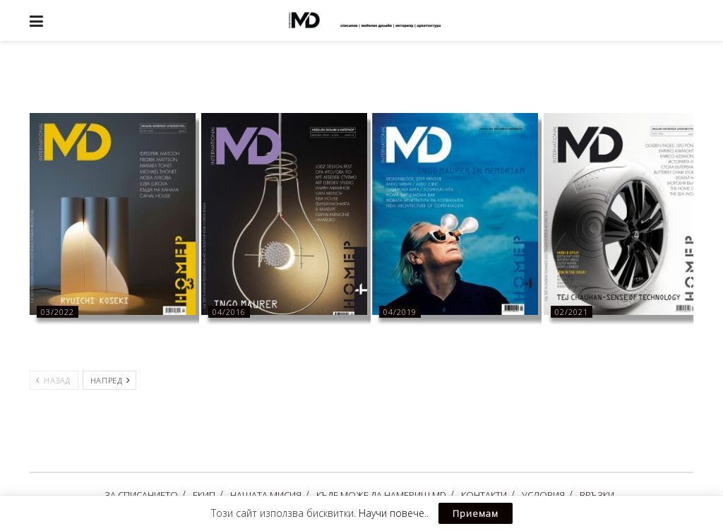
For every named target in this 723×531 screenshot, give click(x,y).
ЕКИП (204, 495)
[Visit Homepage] (372, 20)
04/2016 (229, 311)
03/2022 (57, 311)
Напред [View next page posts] (110, 380)
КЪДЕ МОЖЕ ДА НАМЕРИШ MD (381, 495)
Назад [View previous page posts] (53, 380)
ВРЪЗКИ (597, 495)
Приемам (475, 513)
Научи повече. (392, 513)
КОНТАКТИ (484, 495)
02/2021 (571, 311)
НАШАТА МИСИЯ (265, 495)
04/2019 (400, 311)
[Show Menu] (36, 20)
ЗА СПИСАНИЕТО (141, 495)
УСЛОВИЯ (543, 495)
